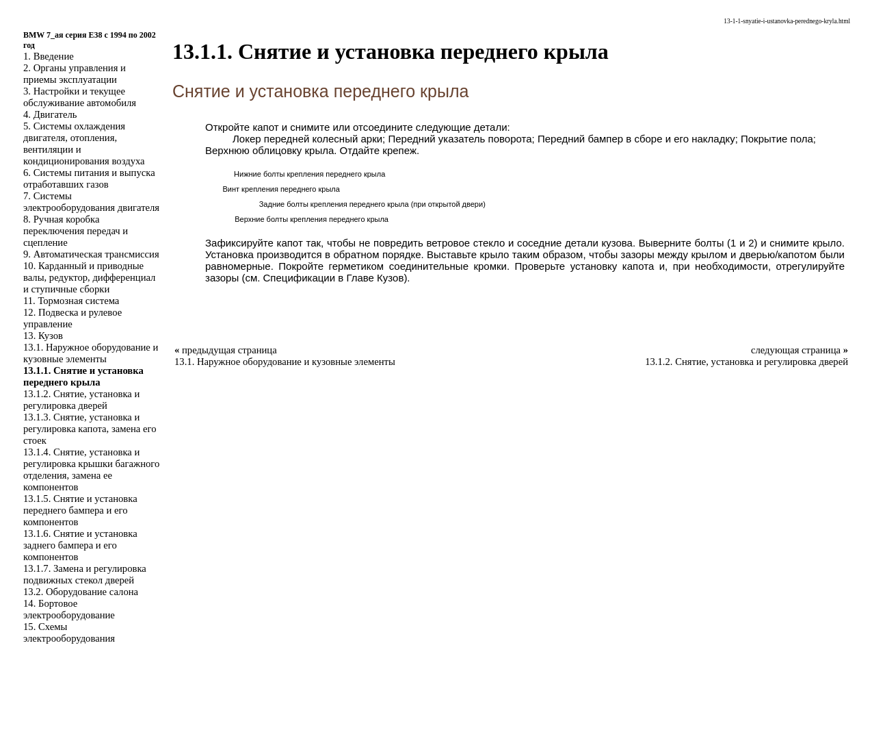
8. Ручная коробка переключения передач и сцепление (75, 231)
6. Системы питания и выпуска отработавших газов (89, 178)
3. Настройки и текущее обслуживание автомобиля (79, 97)
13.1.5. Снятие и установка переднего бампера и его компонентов (80, 510)
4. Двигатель (50, 114)
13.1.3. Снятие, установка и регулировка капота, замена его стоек (90, 429)
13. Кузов (43, 335)
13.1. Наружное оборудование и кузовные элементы (90, 353)
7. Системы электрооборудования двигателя (91, 201)
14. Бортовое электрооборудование (69, 609)
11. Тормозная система (71, 300)
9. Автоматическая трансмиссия (91, 254)
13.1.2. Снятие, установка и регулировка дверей (81, 399)
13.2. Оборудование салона (80, 591)
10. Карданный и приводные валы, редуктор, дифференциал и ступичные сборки (89, 277)
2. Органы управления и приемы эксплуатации (74, 73)
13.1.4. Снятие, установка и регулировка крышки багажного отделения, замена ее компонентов (91, 469)
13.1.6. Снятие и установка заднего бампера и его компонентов (80, 545)
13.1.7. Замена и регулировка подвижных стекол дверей (84, 574)
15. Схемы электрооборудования (69, 632)
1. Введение (48, 56)
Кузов (390, 278)
